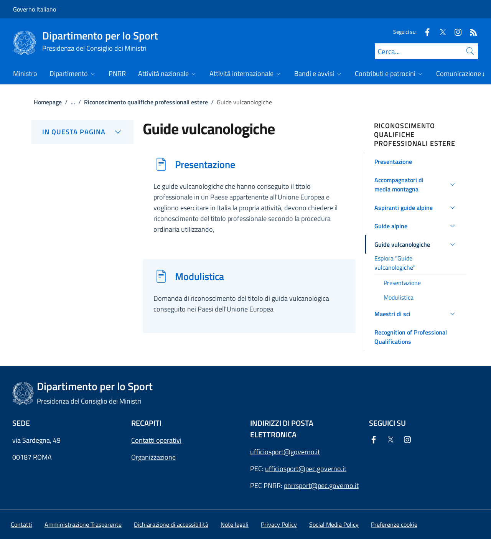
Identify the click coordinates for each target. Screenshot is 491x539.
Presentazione (205, 164)
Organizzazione (153, 457)
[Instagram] (455, 31)
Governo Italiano (34, 9)
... (73, 102)
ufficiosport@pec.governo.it (305, 468)
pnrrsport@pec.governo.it (321, 485)
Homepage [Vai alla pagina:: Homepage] (48, 102)
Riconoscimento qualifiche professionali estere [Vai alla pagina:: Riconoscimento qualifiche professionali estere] (146, 102)
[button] (416, 161)
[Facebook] (424, 31)
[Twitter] (439, 31)
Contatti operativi (156, 440)
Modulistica (199, 276)
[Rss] (470, 31)
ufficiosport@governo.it (285, 452)
